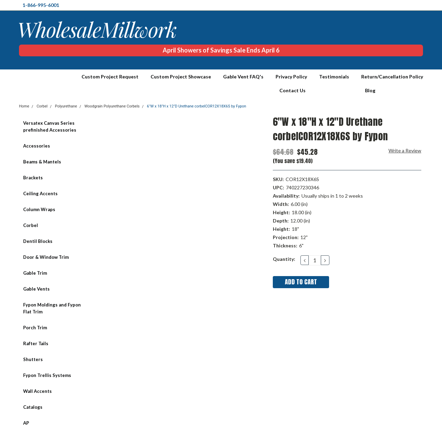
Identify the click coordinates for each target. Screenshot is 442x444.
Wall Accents (37, 391)
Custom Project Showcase (181, 76)
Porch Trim (35, 327)
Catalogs (32, 407)
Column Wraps (39, 209)
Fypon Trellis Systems (47, 375)
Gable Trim (35, 273)
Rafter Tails (35, 343)
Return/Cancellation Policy (392, 76)
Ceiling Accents (40, 193)
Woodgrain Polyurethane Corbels (112, 106)
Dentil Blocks (37, 241)
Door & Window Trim (46, 257)
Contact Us (292, 90)
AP (26, 423)
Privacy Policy (291, 76)
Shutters (33, 359)
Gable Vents (36, 289)
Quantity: (284, 259)
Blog (370, 90)
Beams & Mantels (42, 161)
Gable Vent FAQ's (243, 76)
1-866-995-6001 (40, 5)
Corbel (30, 225)
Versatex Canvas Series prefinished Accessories (49, 126)
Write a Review (404, 150)
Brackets (33, 177)
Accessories (36, 146)
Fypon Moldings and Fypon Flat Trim (52, 308)
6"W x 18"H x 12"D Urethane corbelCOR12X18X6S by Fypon (196, 106)
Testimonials (334, 76)
